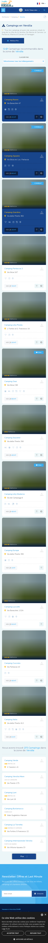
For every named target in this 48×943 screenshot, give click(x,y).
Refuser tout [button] (35, 933)
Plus (24, 856)
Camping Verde (11, 760)
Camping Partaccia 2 (13, 268)
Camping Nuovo (11, 99)
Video (38, 352)
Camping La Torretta (13, 824)
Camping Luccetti (12, 607)
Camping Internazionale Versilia (18, 840)
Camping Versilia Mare (14, 776)
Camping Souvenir (12, 437)
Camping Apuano (12, 156)
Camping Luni (10, 792)
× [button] (45, 915)
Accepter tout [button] (13, 933)
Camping (14, 17)
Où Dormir (5, 17)
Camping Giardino (12, 212)
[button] (24, 939)
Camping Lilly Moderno (14, 494)
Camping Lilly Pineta (13, 325)
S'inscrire (38, 894)
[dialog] (24, 927)
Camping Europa (11, 550)
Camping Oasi (10, 381)
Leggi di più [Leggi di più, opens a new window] (6, 929)
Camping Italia (10, 719)
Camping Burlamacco (13, 808)
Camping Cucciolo (12, 663)
